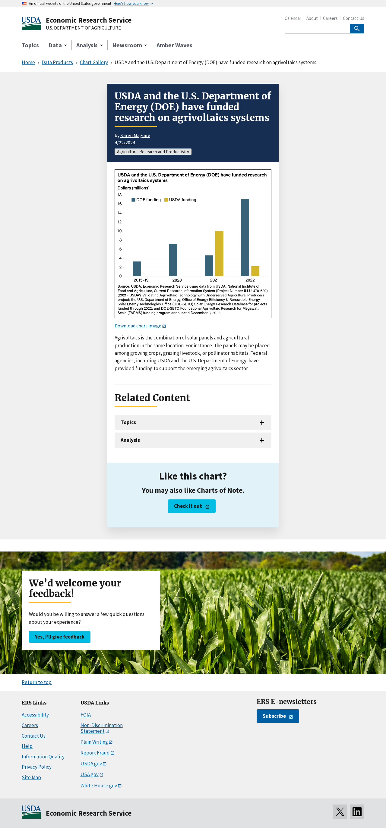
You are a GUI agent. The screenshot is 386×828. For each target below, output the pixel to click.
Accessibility (35, 714)
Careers (330, 18)
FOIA (86, 714)
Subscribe (274, 716)
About (312, 18)
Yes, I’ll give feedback (59, 636)
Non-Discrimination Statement (102, 728)
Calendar (293, 18)
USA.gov (90, 774)
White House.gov (99, 785)
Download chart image (138, 326)
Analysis (130, 440)
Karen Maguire (135, 135)
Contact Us (353, 18)
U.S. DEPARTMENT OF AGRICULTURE (83, 28)
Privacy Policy (37, 767)
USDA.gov (91, 763)
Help (27, 746)
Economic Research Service (88, 20)
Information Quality (43, 756)
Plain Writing (94, 742)
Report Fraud (95, 752)
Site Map (31, 777)
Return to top (37, 682)
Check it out (188, 506)
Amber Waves (174, 45)
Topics (30, 45)
